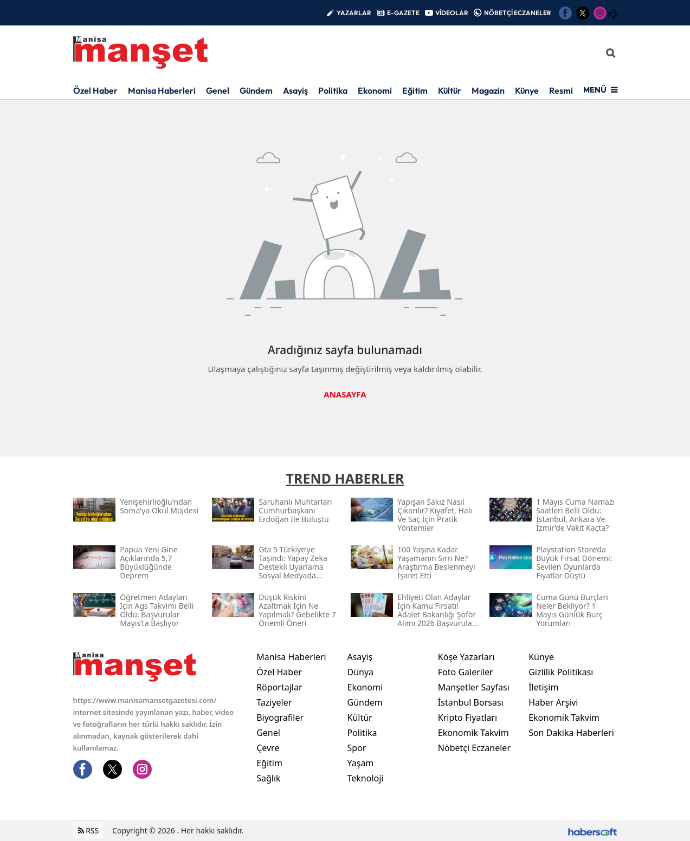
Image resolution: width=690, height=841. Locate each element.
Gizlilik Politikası (560, 672)
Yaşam (360, 763)
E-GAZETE (403, 13)
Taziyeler (274, 702)
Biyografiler (280, 717)
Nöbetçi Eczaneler (474, 748)
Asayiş (295, 90)
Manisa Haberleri (162, 90)
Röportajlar (279, 687)
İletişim (543, 687)
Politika (332, 90)
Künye (527, 90)
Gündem (256, 90)
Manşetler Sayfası (474, 687)
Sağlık (268, 778)
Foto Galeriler (465, 672)
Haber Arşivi (553, 702)
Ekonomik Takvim (473, 733)
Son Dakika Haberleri (571, 733)
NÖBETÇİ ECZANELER (517, 13)
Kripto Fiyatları (467, 717)
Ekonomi (375, 90)
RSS (88, 830)
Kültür (449, 90)
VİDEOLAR (451, 13)
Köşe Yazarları (466, 657)
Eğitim (415, 90)
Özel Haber (95, 90)
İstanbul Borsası (471, 702)
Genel (217, 90)
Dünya (360, 672)
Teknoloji (365, 778)
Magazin (488, 90)
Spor (356, 748)
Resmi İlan (569, 90)
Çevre (267, 748)
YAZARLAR (354, 13)
